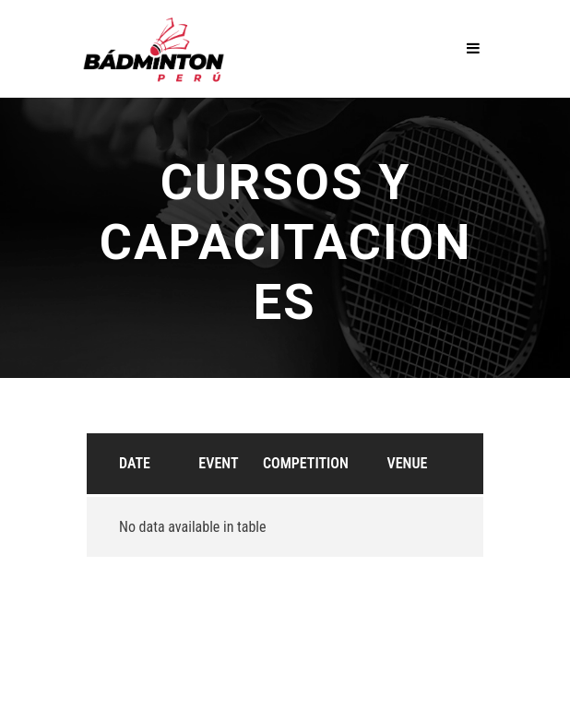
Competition (306, 463)
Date (134, 463)
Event (218, 463)
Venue (407, 463)
